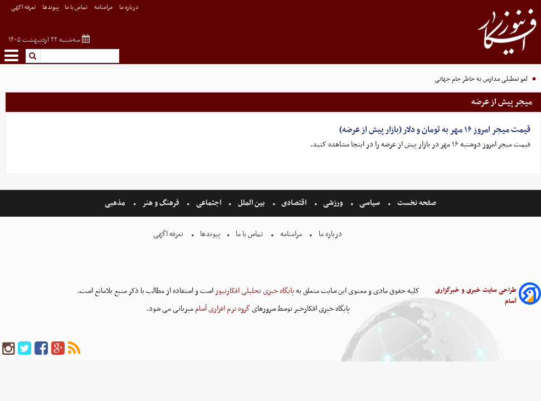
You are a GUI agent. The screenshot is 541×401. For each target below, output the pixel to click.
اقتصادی (294, 203)
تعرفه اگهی (24, 7)
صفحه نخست (416, 203)
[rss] (74, 349)
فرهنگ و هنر (161, 203)
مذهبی (116, 203)
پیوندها (50, 7)
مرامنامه (104, 7)
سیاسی (370, 203)
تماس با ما (77, 7)
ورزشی (332, 203)
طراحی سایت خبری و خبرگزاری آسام (475, 296)
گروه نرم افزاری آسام (221, 308)
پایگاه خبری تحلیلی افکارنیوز (253, 291)
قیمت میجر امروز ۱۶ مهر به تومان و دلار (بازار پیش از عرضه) (434, 130)
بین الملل (251, 203)
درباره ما (129, 7)
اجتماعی (208, 203)
